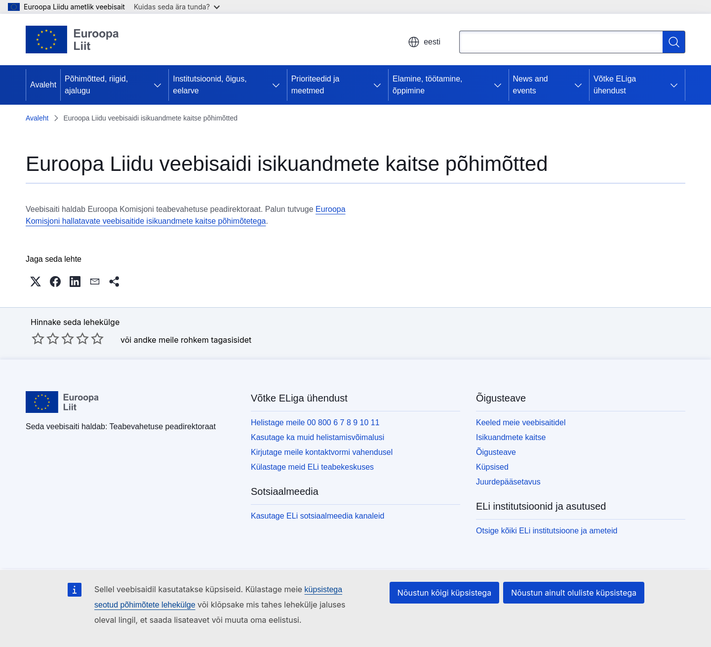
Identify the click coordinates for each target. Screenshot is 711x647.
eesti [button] (424, 42)
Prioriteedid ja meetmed (315, 85)
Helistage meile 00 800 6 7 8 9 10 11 (315, 422)
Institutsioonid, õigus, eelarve (209, 85)
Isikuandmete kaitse (511, 437)
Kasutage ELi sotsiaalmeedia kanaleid (317, 516)
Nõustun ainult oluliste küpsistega (573, 593)
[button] (35, 281)
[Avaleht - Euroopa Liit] (72, 39)
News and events (530, 85)
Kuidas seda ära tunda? (177, 6)
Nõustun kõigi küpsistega (444, 593)
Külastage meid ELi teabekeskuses (312, 467)
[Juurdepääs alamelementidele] (157, 85)
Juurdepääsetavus (508, 482)
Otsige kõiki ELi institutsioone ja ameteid (546, 530)
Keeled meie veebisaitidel (520, 422)
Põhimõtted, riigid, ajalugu (96, 85)
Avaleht (43, 85)
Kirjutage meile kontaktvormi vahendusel (322, 452)
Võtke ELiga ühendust (614, 85)
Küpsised (492, 467)
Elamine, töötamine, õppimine (427, 85)
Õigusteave (496, 452)
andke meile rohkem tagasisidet (193, 340)
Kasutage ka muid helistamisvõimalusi (317, 437)
